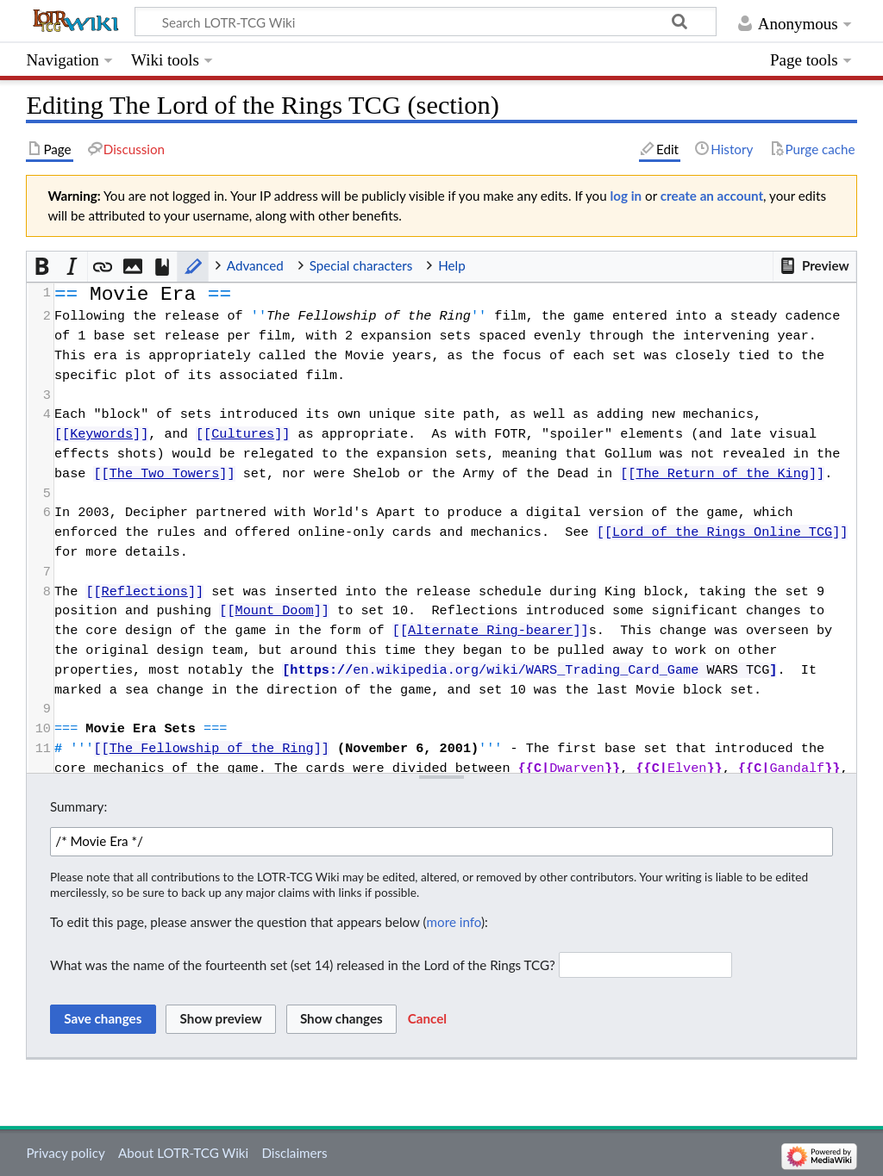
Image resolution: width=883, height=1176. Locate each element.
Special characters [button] (361, 265)
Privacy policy (65, 1152)
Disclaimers (294, 1152)
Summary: (78, 806)
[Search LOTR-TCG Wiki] (410, 21)
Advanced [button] (255, 265)
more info (454, 922)
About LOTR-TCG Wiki (183, 1152)
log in (626, 195)
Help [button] (451, 265)
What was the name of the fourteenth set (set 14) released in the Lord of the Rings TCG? (302, 965)
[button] (814, 266)
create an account (712, 195)
